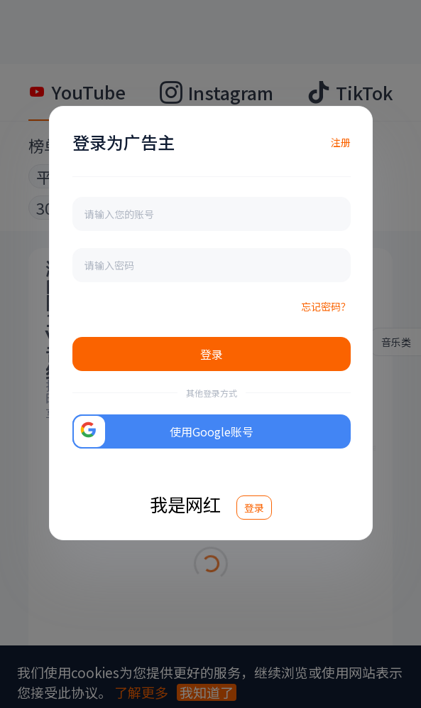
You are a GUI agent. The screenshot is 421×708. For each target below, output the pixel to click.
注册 (341, 142)
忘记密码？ (326, 306)
